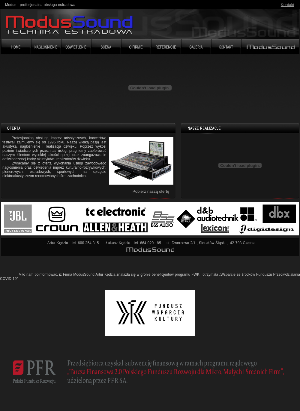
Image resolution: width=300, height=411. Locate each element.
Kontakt (287, 4)
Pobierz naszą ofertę (151, 191)
